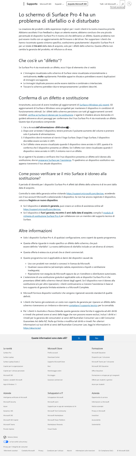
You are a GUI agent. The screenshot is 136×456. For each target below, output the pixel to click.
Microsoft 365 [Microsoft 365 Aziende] (8, 415)
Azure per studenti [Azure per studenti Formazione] (98, 384)
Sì (79, 338)
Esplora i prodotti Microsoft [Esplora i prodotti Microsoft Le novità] (12, 380)
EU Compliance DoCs (106, 450)
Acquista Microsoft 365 (77, 4)
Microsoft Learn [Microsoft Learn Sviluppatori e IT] (53, 402)
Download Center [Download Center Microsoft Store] (54, 357)
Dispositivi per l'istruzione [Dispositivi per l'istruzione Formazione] (101, 357)
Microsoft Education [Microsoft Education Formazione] (98, 353)
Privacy (40, 450)
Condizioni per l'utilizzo (55, 450)
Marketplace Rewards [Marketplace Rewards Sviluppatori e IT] (55, 424)
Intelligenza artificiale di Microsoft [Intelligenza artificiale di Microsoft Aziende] (15, 397)
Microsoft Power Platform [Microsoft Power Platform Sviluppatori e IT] (56, 420)
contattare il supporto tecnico (83, 305)
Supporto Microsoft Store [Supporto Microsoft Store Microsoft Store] (56, 362)
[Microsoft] (13, 4)
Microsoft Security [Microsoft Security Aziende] (9, 402)
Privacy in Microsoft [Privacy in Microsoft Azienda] (98, 411)
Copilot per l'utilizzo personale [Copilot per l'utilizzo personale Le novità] (13, 371)
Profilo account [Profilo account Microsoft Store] (53, 353)
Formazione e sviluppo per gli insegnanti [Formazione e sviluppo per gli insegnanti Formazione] (105, 375)
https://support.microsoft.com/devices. (42, 209)
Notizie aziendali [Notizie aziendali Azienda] (97, 406)
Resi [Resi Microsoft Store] (49, 366)
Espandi (58, 4)
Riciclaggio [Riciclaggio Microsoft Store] (51, 375)
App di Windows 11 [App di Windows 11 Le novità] (10, 384)
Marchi (69, 450)
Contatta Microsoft (28, 450)
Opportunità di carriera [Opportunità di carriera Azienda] (100, 397)
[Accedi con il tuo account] (129, 3)
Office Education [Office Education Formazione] (97, 371)
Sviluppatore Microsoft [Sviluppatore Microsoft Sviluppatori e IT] (55, 397)
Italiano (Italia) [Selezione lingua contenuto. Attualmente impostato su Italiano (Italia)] (13, 437)
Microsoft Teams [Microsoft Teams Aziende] (9, 424)
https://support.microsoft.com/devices (85, 193)
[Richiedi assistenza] (122, 3)
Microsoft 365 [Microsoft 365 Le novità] (8, 375)
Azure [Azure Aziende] (5, 406)
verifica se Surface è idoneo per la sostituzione (50, 114)
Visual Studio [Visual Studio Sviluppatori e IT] (52, 429)
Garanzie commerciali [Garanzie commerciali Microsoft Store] (55, 380)
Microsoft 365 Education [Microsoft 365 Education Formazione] (100, 366)
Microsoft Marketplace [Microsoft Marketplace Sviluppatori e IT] (55, 415)
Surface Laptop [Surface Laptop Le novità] (8, 357)
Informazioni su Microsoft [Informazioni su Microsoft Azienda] (100, 402)
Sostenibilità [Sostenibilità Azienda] (96, 424)
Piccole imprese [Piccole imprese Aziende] (8, 429)
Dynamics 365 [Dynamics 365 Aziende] (8, 411)
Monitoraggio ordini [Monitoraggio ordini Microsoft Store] (54, 371)
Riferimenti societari (11, 450)
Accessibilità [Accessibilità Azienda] (96, 420)
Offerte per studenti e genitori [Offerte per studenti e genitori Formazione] (102, 380)
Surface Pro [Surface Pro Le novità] (7, 353)
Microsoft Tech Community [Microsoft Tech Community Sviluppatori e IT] (57, 411)
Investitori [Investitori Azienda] (95, 415)
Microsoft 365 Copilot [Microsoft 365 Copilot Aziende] (10, 420)
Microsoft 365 (45, 4)
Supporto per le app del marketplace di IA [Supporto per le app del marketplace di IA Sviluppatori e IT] (62, 406)
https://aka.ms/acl (32, 327)
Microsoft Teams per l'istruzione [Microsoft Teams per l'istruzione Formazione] (103, 362)
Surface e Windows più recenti (94, 104)
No (96, 338)
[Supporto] (31, 4)
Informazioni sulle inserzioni (85, 450)
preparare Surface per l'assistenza (54, 160)
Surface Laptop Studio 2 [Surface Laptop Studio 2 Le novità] (11, 362)
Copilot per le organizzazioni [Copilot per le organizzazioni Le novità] (13, 366)
